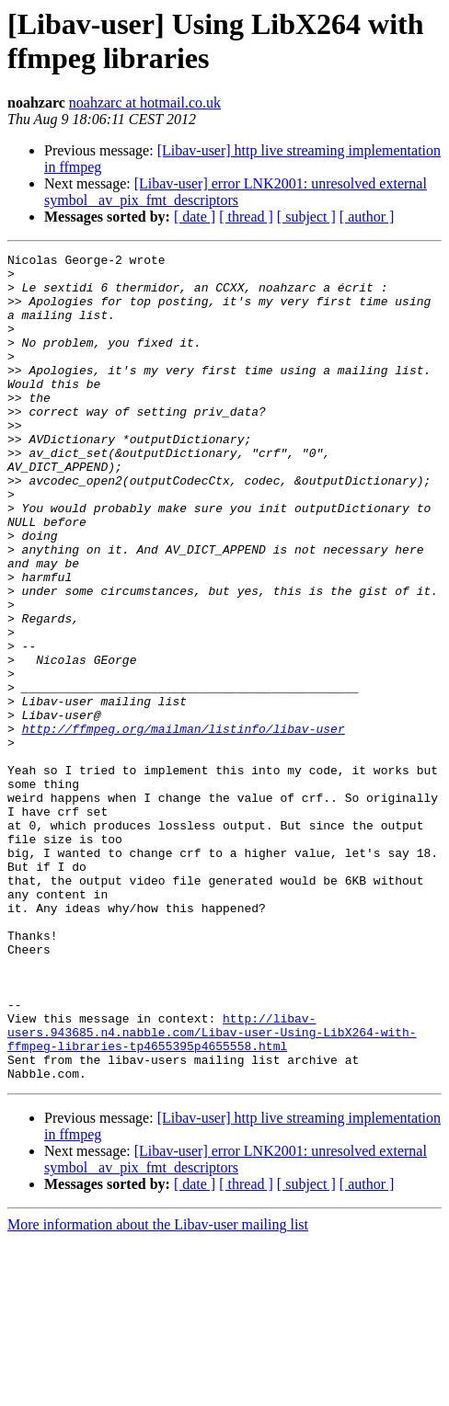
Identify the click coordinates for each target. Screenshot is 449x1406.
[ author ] (367, 216)
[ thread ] (246, 216)
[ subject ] (306, 216)
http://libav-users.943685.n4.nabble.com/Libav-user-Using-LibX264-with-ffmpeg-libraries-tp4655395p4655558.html (212, 1189)
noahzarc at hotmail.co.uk (145, 102)
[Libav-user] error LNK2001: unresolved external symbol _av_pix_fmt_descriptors (235, 192)
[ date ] (194, 216)
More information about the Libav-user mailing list (157, 1390)
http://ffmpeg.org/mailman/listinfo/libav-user (183, 825)
